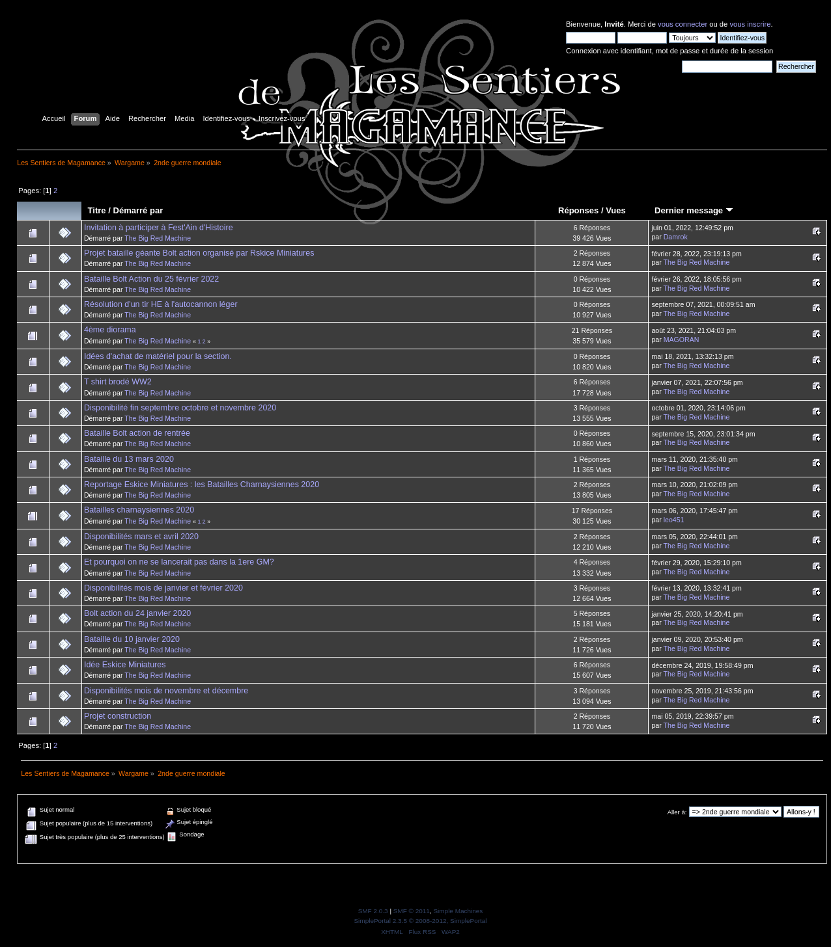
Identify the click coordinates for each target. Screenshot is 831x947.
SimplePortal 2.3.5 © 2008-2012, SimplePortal (420, 920)
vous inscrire (749, 24)
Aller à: (677, 812)
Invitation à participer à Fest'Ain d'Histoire (158, 227)
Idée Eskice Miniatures (124, 664)
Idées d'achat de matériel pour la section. (158, 356)
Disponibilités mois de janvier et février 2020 (163, 588)
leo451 (674, 520)
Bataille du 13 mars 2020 (129, 459)
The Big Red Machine (157, 238)
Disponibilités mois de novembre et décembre (166, 690)
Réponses (578, 210)
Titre (97, 210)
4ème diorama (110, 329)
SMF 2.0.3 (373, 910)
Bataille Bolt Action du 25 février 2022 (151, 279)
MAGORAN (681, 339)
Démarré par (138, 210)
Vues (616, 210)
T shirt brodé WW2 (118, 381)
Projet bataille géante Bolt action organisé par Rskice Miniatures (199, 253)
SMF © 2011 (411, 910)
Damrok (676, 237)
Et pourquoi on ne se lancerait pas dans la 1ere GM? (179, 562)
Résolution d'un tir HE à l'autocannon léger (161, 304)
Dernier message (694, 210)
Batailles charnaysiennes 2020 (139, 509)
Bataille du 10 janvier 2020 (132, 639)
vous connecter (682, 24)
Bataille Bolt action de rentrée (137, 433)
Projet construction (117, 716)
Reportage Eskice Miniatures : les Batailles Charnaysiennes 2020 (201, 484)
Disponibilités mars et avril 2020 (141, 536)
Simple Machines (458, 910)
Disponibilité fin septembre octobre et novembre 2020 (180, 407)
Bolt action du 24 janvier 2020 (137, 613)
